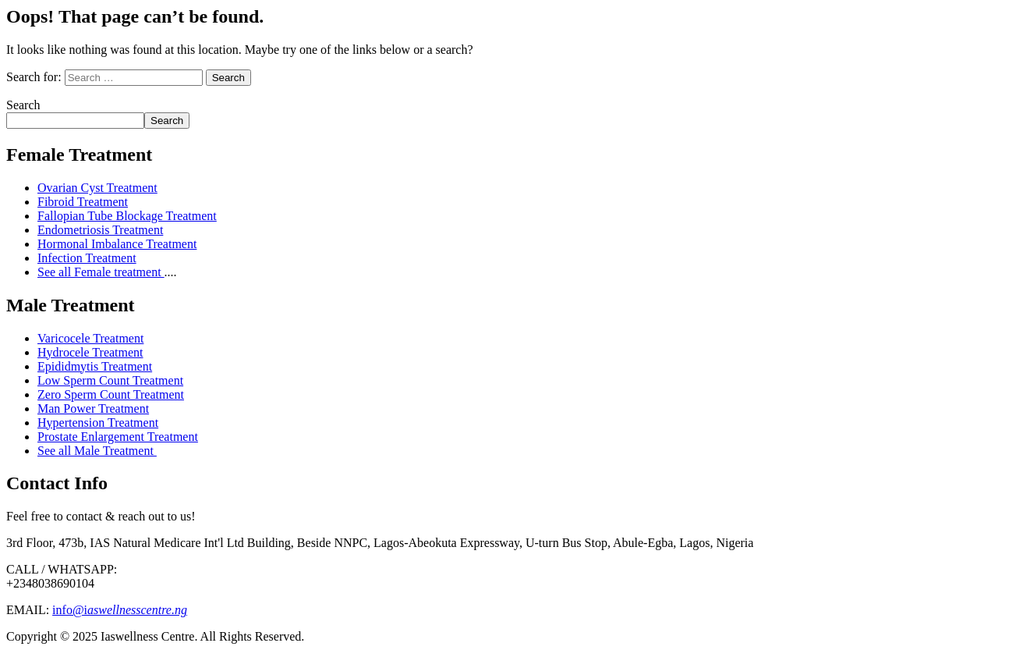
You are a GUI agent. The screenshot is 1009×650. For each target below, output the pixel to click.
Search (23, 105)
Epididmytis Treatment (94, 366)
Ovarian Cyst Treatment (97, 187)
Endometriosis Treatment (100, 229)
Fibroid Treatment (82, 201)
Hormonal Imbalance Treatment (116, 243)
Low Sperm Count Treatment (110, 380)
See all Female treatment (101, 272)
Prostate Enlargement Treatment (117, 436)
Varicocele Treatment (90, 338)
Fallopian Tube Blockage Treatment (127, 215)
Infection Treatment (86, 258)
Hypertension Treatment (97, 422)
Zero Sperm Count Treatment (110, 394)
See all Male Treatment (97, 450)
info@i (119, 609)
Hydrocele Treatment (90, 352)
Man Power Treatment (93, 408)
